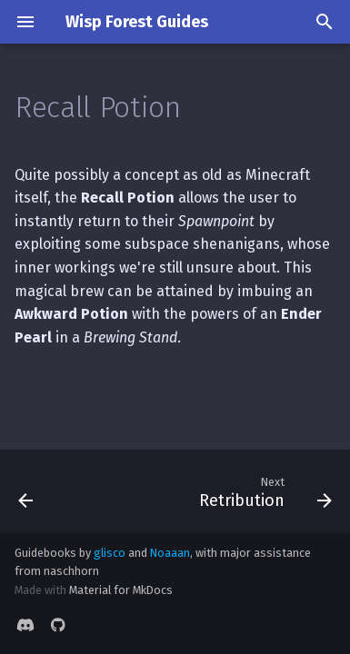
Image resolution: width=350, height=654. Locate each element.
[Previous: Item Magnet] (26, 491)
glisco (109, 553)
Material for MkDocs (121, 590)
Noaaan (170, 553)
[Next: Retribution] (263, 491)
